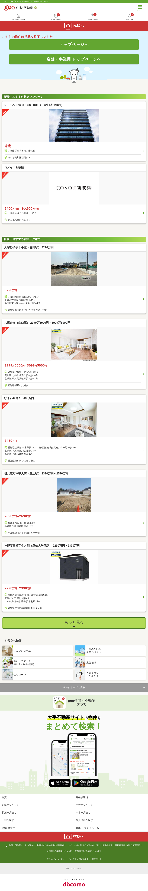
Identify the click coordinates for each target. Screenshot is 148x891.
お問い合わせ (83, 859)
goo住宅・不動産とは (15, 845)
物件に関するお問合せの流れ (87, 845)
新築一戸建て (9, 812)
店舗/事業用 (8, 827)
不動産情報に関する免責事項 (127, 845)
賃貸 (4, 797)
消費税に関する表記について (86, 851)
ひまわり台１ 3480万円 (19, 398)
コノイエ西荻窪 (14, 167)
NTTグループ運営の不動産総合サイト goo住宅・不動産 (26, 1)
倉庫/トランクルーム (87, 827)
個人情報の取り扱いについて (59, 851)
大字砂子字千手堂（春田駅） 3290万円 (29, 247)
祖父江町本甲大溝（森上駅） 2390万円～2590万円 (36, 473)
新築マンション (10, 805)
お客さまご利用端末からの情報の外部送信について (49, 845)
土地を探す (8, 820)
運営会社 (95, 859)
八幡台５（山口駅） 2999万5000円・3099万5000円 (37, 322)
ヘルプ (72, 859)
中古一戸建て (83, 812)
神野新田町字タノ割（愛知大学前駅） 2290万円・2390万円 (42, 545)
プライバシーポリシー (56, 859)
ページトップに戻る (74, 687)
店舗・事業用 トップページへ (74, 59)
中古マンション (84, 805)
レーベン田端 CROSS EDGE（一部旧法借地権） (34, 105)
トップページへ (74, 44)
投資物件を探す (84, 820)
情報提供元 (107, 845)
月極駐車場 (82, 797)
